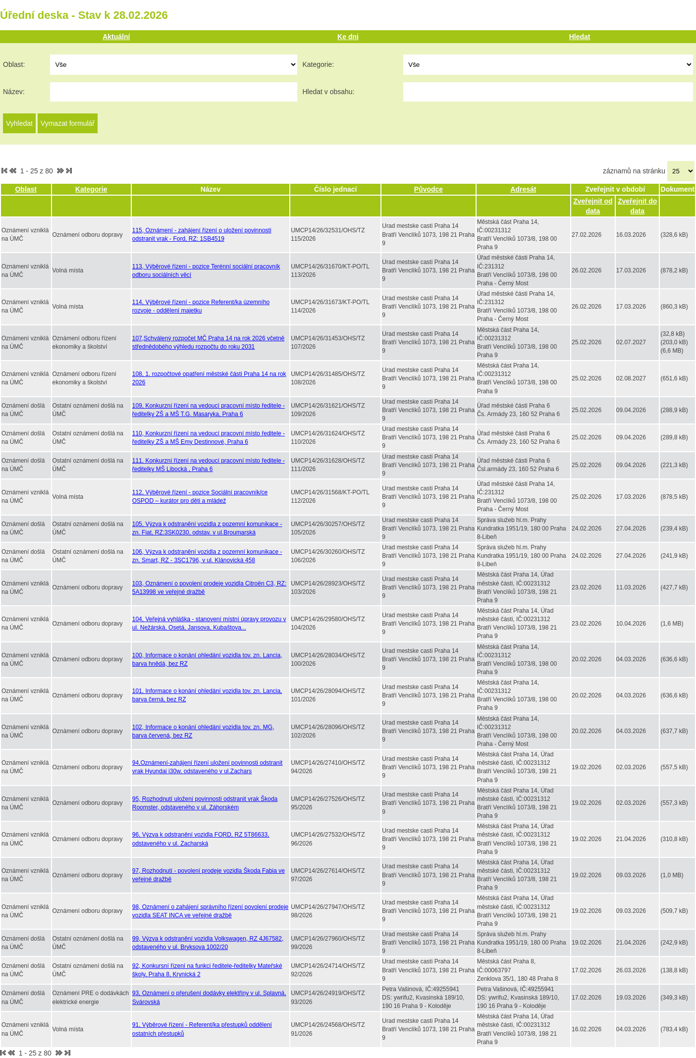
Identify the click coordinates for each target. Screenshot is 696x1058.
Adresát (523, 189)
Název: (14, 92)
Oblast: (14, 64)
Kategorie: (318, 64)
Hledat (579, 37)
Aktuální (116, 37)
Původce (428, 189)
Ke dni (348, 37)
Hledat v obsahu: (328, 92)
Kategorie (91, 189)
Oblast (26, 189)
